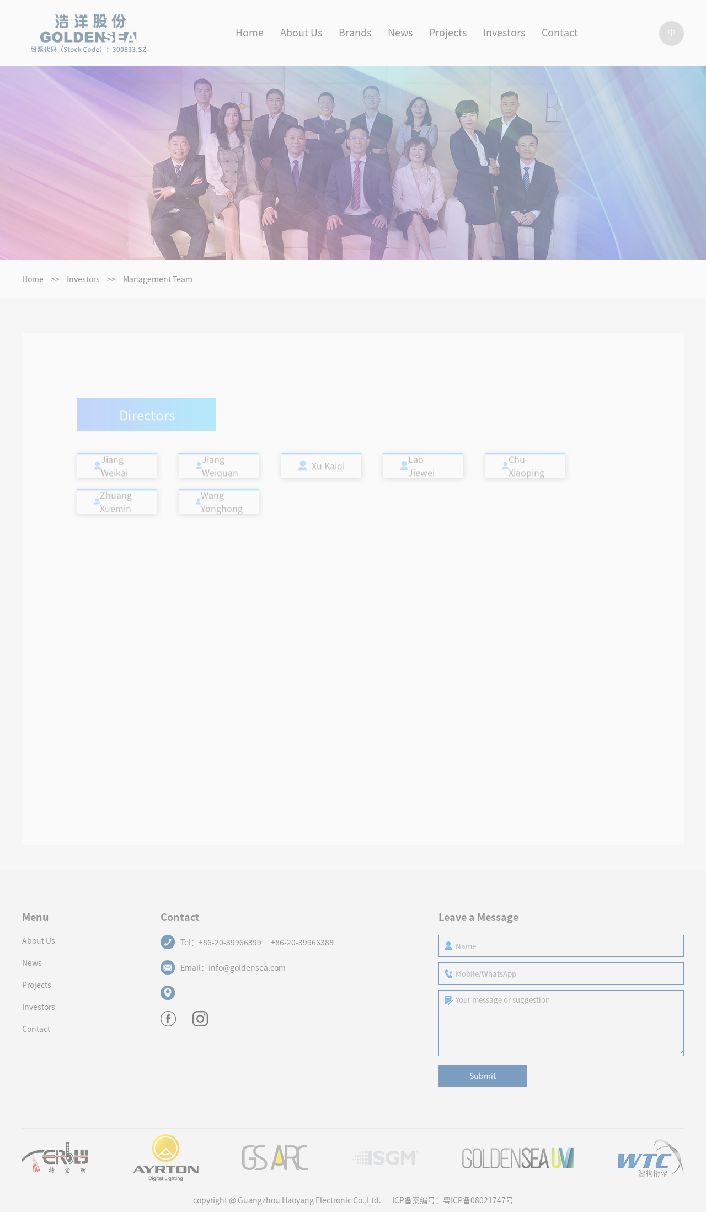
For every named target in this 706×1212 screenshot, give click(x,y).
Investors (83, 278)
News (32, 962)
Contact (36, 1028)
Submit (482, 1075)
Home (33, 278)
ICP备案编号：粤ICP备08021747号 (453, 1199)
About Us (38, 940)
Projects (36, 984)
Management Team (157, 278)
